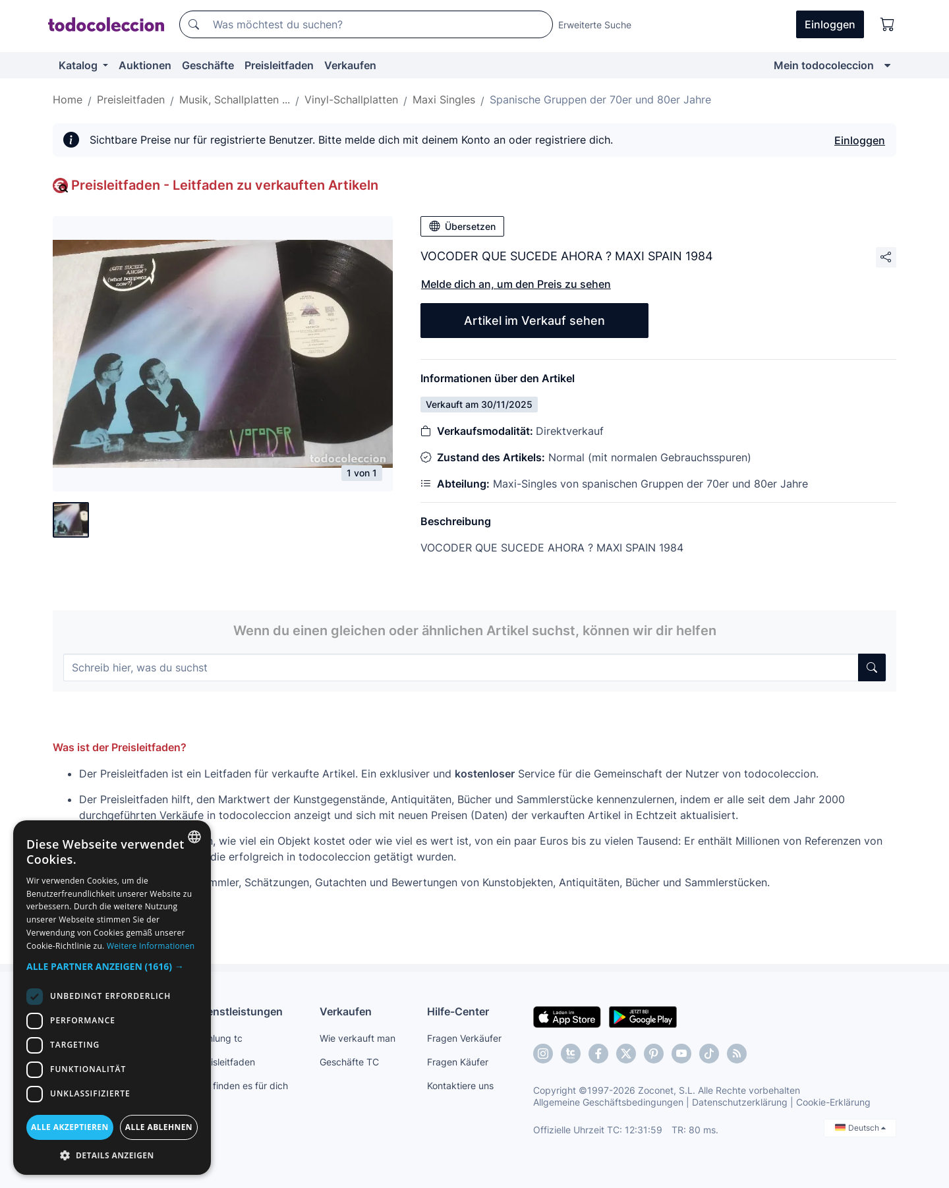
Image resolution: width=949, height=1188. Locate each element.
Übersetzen (462, 226)
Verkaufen (350, 65)
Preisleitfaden (279, 65)
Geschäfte (208, 65)
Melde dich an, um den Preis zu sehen (516, 284)
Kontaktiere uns (460, 1085)
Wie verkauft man (357, 1038)
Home (67, 99)
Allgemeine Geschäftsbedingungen (608, 1102)
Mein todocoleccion (824, 65)
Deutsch (860, 1128)
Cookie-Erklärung (833, 1102)
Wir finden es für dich (242, 1085)
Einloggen (859, 140)
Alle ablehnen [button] (158, 1127)
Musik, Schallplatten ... (234, 99)
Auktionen (145, 65)
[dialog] (112, 997)
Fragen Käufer (457, 1061)
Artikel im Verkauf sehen (534, 320)
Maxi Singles (444, 99)
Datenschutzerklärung (740, 1102)
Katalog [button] (79, 65)
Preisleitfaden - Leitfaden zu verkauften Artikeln (224, 185)
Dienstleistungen (239, 1011)
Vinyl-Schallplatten (351, 99)
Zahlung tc (219, 1038)
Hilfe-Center (458, 1011)
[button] (112, 966)
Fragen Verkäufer (464, 1038)
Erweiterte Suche (594, 24)
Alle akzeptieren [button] (70, 1127)
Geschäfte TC (349, 1061)
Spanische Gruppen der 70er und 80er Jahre (600, 99)
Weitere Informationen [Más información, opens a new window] (151, 945)
